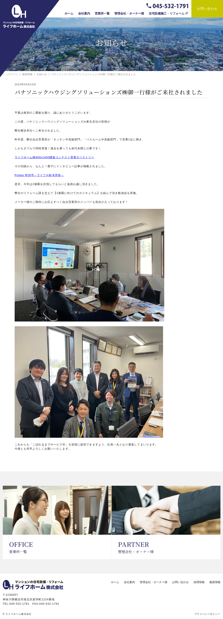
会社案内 (84, 13)
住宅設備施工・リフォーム (166, 13)
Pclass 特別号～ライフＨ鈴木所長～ (39, 175)
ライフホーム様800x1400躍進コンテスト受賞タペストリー (54, 157)
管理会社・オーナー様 (129, 13)
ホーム (69, 13)
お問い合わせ (207, 8)
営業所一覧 (102, 13)
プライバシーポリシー (207, 614)
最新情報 (214, 582)
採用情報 (199, 582)
